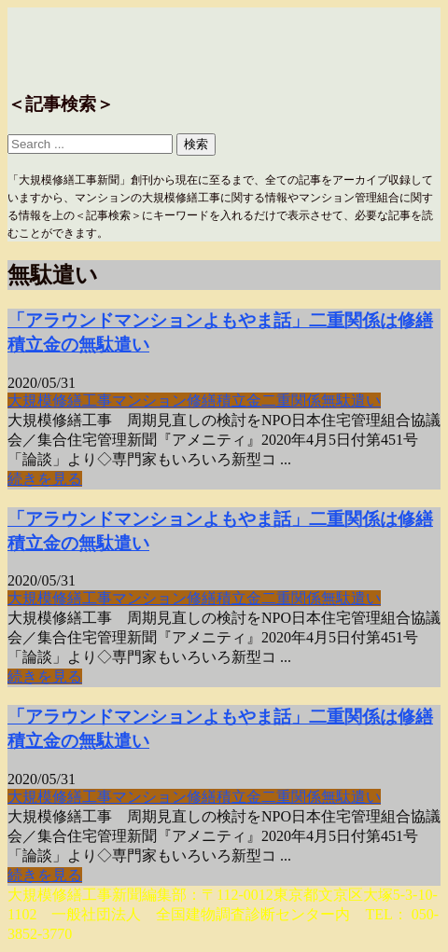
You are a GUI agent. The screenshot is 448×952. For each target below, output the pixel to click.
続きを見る (44, 479)
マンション (149, 400)
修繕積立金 (224, 400)
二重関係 (291, 400)
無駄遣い (351, 400)
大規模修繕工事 (59, 400)
